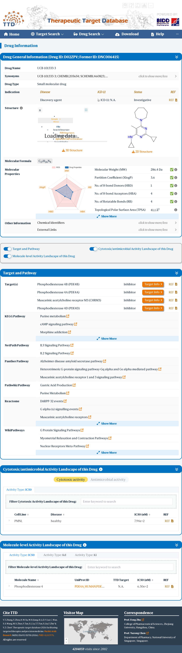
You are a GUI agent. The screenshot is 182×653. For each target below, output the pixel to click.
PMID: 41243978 (46, 635)
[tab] (19, 490)
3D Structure (72, 150)
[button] (107, 76)
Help (157, 34)
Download (127, 34)
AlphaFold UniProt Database (68, 139)
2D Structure (142, 151)
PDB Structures (67, 133)
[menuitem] (11, 34)
